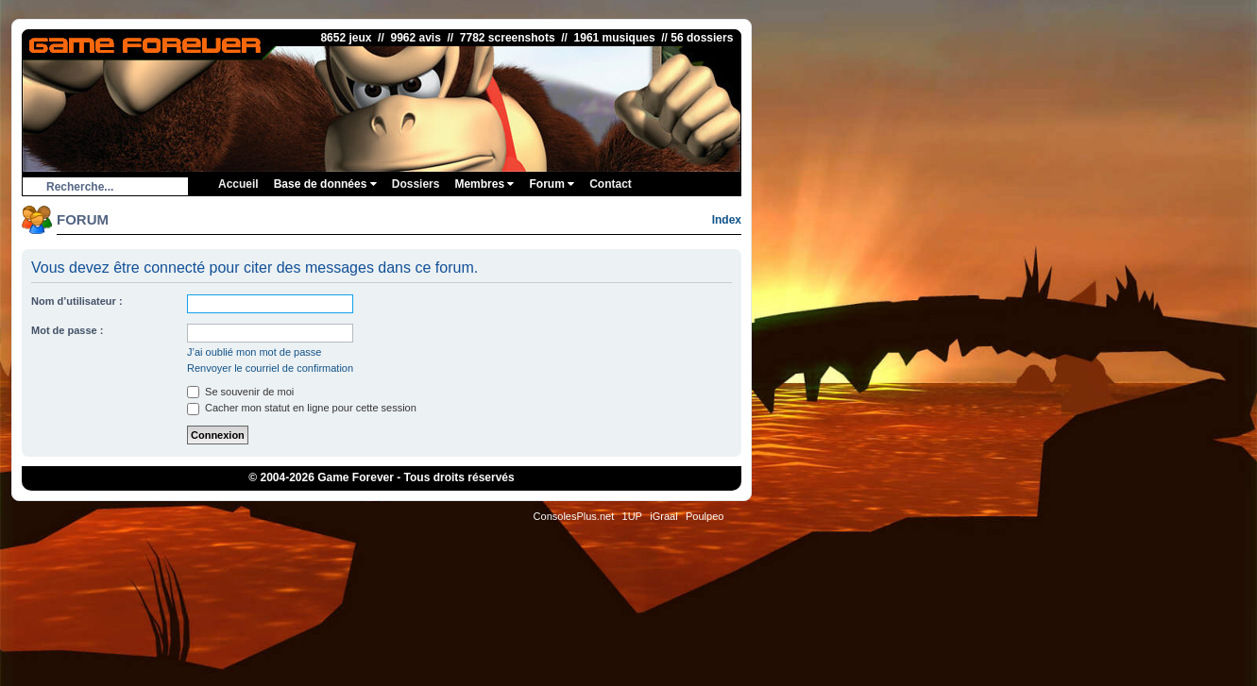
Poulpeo (704, 516)
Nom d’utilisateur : (77, 301)
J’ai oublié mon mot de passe (254, 352)
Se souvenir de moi (240, 391)
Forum (551, 184)
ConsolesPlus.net (574, 516)
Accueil (238, 184)
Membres (484, 184)
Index (726, 219)
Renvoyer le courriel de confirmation (270, 368)
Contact (610, 184)
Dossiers (416, 184)
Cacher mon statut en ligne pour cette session (301, 407)
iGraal (663, 516)
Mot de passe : (67, 330)
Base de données (325, 184)
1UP (632, 516)
